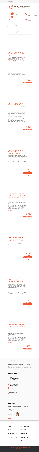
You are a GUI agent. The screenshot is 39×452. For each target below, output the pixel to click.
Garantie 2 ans (17, 13)
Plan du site (10, 447)
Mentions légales (19, 448)
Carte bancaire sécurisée (24, 437)
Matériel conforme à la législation (13, 437)
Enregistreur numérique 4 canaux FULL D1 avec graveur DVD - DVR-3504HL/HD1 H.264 (16, 279)
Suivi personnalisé (23, 429)
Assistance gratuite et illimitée (25, 426)
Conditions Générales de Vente (17, 447)
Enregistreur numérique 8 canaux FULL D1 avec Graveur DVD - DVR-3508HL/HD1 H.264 (16, 195)
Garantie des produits (11, 436)
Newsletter (9, 427)
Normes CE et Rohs (10, 439)
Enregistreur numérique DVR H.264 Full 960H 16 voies (16, 104)
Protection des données (26, 447)
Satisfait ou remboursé (18, 16)
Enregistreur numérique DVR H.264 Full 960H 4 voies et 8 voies (16, 54)
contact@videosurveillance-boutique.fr (16, 388)
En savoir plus (10, 76)
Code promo (9, 429)
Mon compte (9, 426)
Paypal (21, 440)
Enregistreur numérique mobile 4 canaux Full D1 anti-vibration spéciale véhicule (17, 239)
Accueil (9, 13)
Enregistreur (10, 19)
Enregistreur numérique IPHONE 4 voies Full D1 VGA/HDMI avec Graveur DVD (16, 152)
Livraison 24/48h (22, 427)
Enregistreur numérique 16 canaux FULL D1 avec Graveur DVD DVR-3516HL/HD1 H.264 (16, 326)
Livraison (29, 19)
